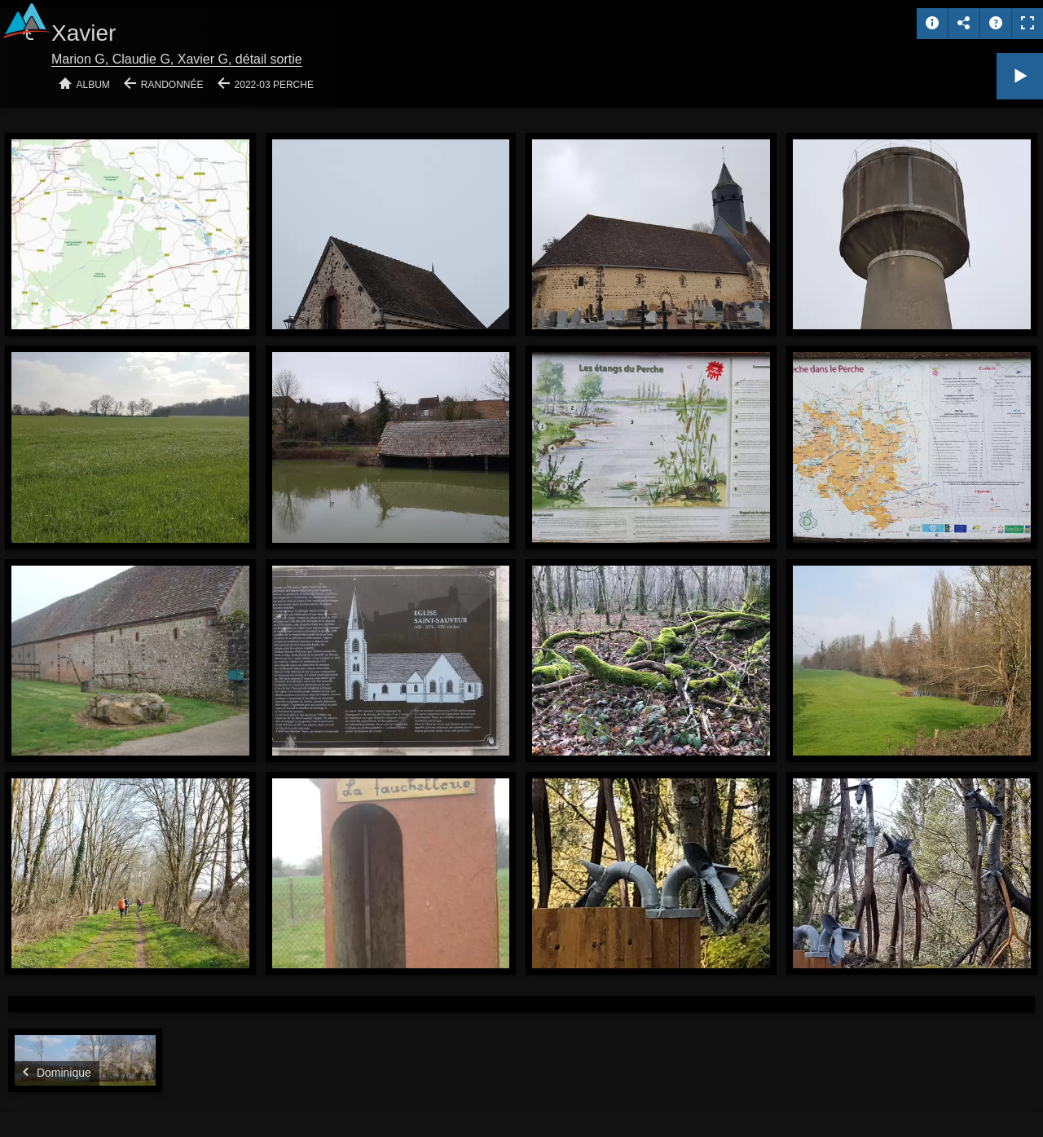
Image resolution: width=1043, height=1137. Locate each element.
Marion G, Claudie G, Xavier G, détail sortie (176, 59)
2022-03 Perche (274, 84)
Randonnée (172, 84)
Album (93, 84)
